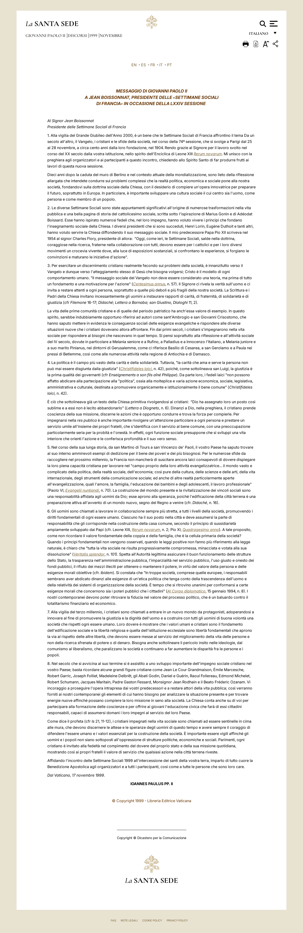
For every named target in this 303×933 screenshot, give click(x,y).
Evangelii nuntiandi (82, 490)
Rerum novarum (208, 153)
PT (169, 64)
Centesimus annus (149, 284)
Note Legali (129, 920)
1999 (93, 35)
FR (152, 64)
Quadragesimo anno (201, 529)
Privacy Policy (177, 920)
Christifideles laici (136, 368)
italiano (260, 35)
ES (143, 64)
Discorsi (78, 35)
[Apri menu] (273, 24)
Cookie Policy (152, 920)
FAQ (113, 920)
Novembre (111, 35)
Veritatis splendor (89, 554)
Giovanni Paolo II (46, 35)
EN (134, 64)
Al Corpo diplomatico (186, 591)
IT (161, 64)
